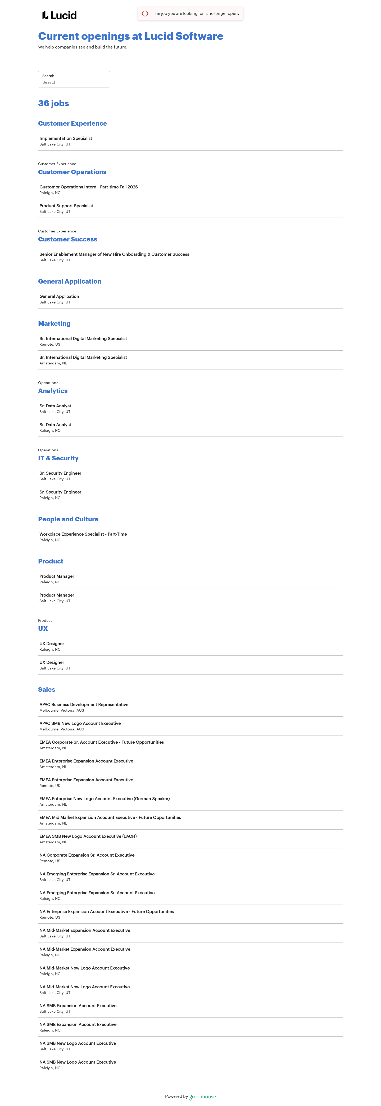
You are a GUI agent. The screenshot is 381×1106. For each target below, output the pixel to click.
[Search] (74, 82)
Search (48, 76)
